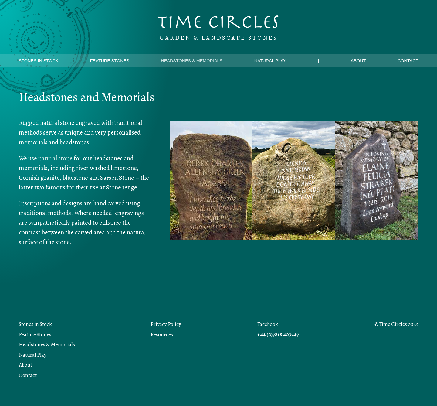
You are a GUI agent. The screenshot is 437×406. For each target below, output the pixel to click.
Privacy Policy (166, 324)
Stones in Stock (39, 60)
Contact (408, 60)
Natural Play (270, 60)
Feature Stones (109, 60)
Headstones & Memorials (191, 60)
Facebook (267, 324)
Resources (162, 334)
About (358, 60)
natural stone (55, 158)
